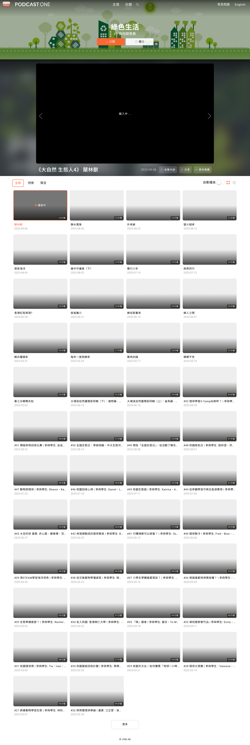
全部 (18, 183)
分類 (128, 5)
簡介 (141, 41)
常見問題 (223, 5)
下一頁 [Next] (217, 119)
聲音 (43, 183)
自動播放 (209, 182)
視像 (31, 183)
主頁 (115, 5)
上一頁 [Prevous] (32, 119)
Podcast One (32, 4)
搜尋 (137, 4)
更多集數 (204, 169)
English (240, 5)
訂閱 (112, 41)
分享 (187, 169)
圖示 (229, 182)
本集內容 (169, 169)
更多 (125, 724)
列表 (235, 182)
